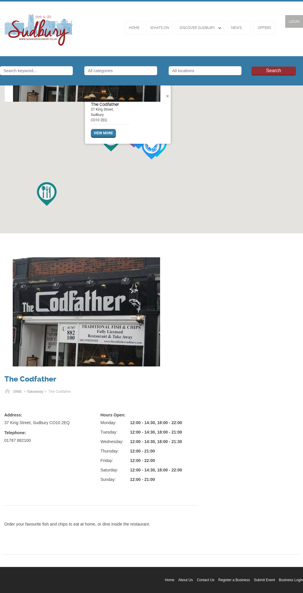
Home (134, 28)
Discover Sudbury (197, 28)
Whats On (159, 28)
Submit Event (264, 580)
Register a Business (234, 580)
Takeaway (35, 392)
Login (294, 22)
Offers (264, 28)
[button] (47, 194)
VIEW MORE (103, 133)
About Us (185, 580)
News (236, 28)
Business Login (291, 580)
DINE (17, 392)
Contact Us (205, 580)
